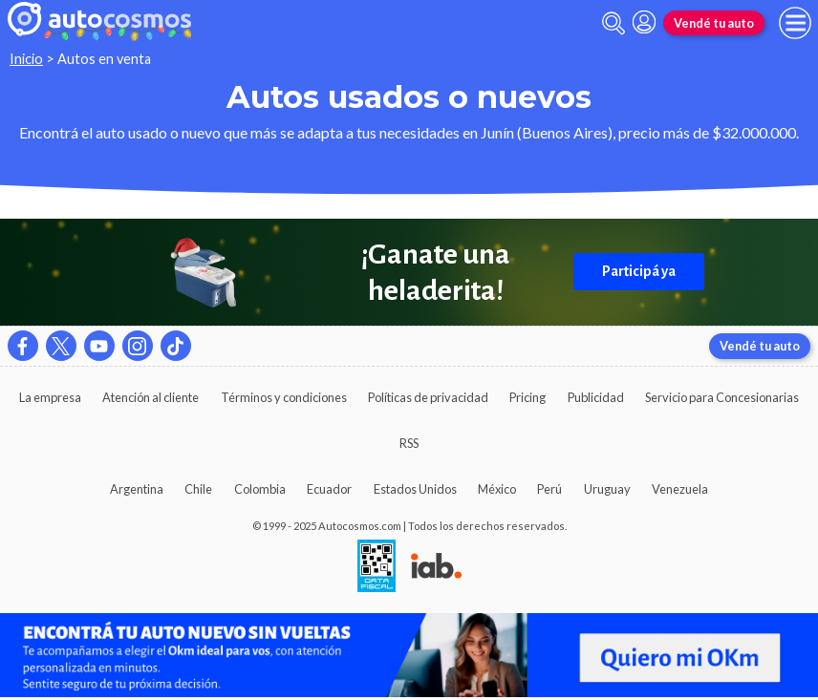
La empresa (50, 397)
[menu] (795, 23)
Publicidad (596, 397)
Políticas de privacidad (428, 397)
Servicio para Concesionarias (722, 397)
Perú (549, 489)
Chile (198, 489)
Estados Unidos (415, 489)
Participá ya (639, 271)
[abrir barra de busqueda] (613, 23)
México (497, 489)
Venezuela (680, 489)
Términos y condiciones (284, 397)
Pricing (527, 397)
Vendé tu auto (714, 23)
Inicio (26, 59)
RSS (409, 443)
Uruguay (607, 489)
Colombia (260, 489)
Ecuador (329, 489)
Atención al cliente (150, 397)
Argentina (136, 489)
